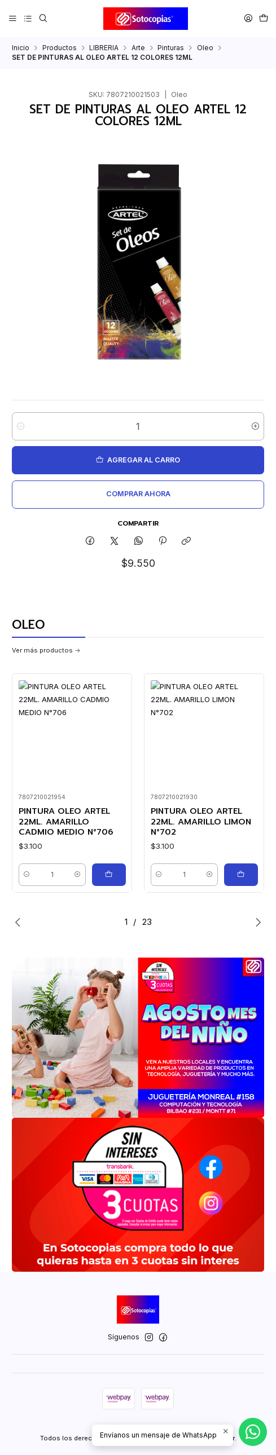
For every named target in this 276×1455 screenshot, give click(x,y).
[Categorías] (27, 18)
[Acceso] (248, 18)
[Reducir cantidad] (20, 426)
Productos (59, 48)
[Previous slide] (20, 922)
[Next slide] (255, 922)
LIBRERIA (104, 48)
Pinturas (170, 48)
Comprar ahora (138, 494)
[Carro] (263, 18)
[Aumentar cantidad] (255, 426)
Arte (138, 48)
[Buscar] (43, 18)
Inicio (20, 48)
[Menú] (13, 18)
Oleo (205, 48)
